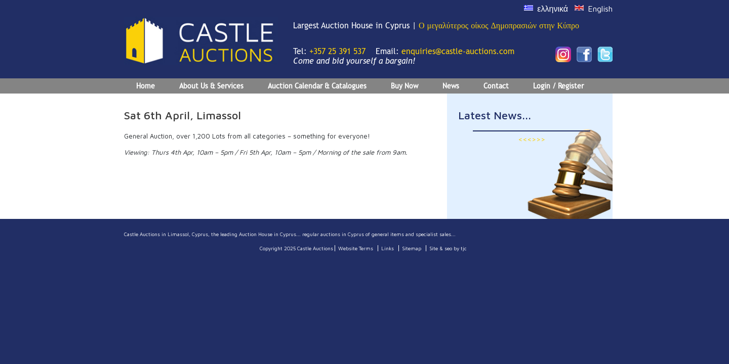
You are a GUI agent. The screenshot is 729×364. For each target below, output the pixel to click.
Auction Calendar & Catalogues (317, 86)
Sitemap (411, 248)
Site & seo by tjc (448, 248)
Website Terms (355, 248)
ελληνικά (552, 8)
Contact (496, 86)
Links (387, 248)
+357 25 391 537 (337, 51)
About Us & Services (211, 86)
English (600, 8)
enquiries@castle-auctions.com (457, 51)
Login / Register (558, 86)
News (450, 86)
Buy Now (404, 86)
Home (145, 86)
